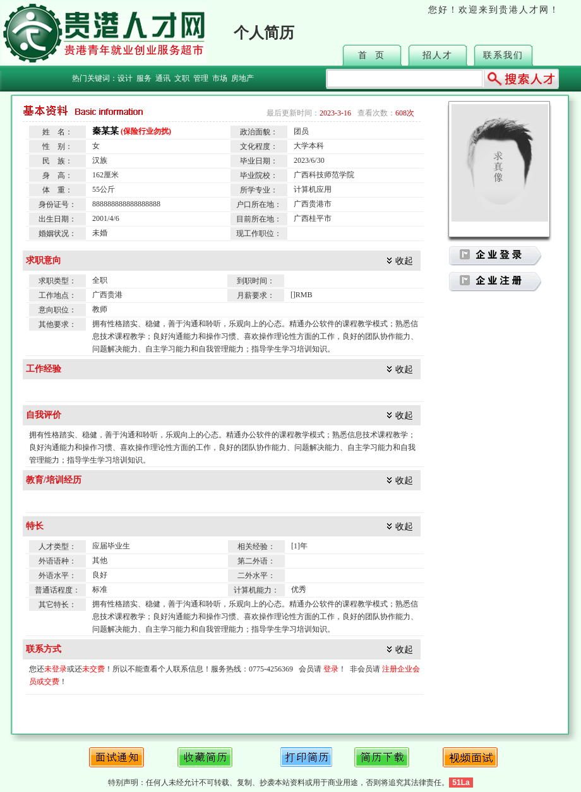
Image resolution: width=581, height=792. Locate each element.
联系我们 (503, 55)
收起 (404, 261)
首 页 (371, 55)
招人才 (437, 55)
